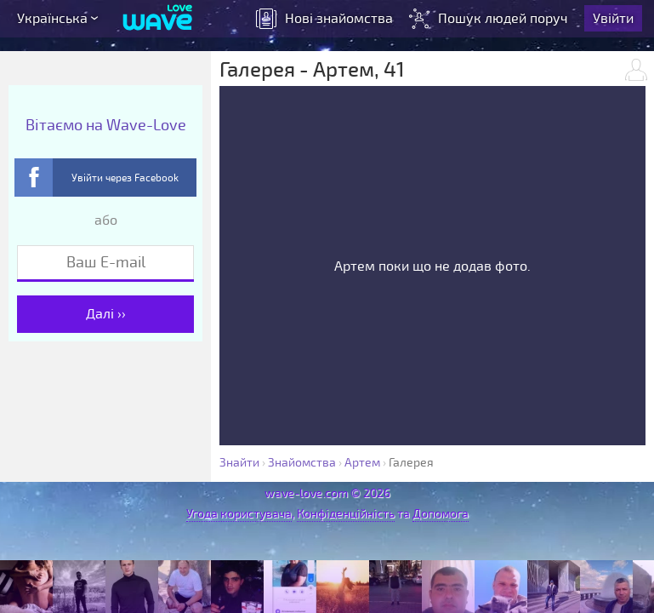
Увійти (614, 21)
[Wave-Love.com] (157, 21)
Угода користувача (239, 514)
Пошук (492, 21)
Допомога (440, 514)
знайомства (326, 21)
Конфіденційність (346, 514)
